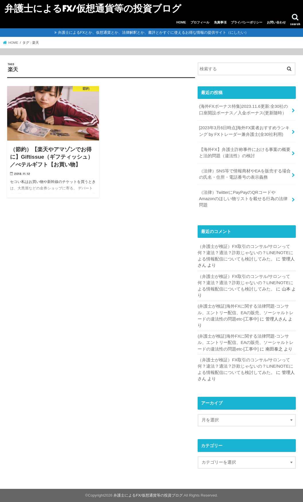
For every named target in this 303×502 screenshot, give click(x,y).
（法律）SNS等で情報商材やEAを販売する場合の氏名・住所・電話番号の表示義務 (245, 174)
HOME (181, 22)
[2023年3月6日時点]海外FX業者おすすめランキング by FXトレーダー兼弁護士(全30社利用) (244, 131)
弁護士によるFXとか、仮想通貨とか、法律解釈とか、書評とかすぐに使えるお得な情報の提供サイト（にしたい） (153, 32)
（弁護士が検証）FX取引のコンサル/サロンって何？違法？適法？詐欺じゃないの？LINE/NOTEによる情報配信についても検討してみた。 (245, 252)
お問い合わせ (276, 22)
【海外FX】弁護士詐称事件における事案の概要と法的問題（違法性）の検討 (244, 152)
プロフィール (199, 22)
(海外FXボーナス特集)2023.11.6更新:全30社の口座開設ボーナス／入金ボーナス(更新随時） (243, 109)
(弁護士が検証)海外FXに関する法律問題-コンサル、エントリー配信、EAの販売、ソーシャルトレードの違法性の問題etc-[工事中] (246, 312)
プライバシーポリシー (246, 22)
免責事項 (220, 22)
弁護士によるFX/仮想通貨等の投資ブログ (93, 8)
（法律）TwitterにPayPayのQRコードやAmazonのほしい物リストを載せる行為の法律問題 (243, 198)
